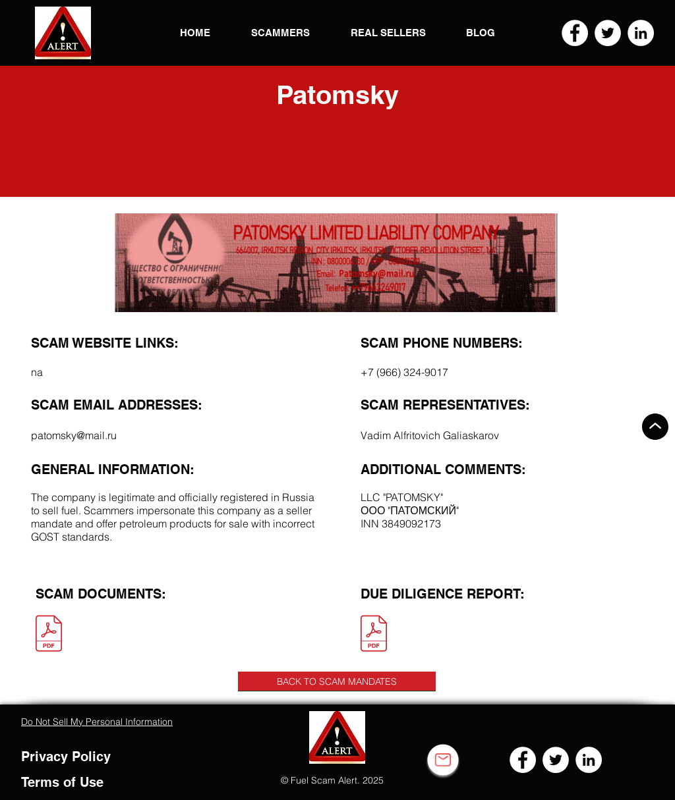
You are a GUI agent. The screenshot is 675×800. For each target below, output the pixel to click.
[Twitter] (608, 33)
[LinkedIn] (641, 33)
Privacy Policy (66, 756)
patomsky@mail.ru (74, 435)
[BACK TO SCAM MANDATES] (337, 681)
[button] (63, 33)
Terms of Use (62, 782)
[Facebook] (575, 33)
